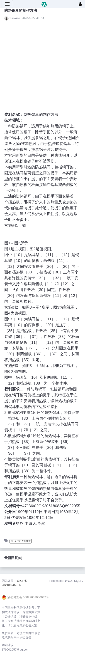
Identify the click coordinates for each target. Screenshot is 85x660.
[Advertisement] (38, 65)
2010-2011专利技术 (21, 541)
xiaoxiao (14, 18)
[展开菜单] (7, 4)
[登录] (80, 4)
